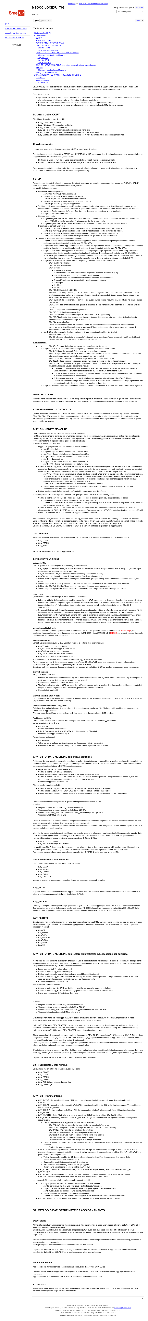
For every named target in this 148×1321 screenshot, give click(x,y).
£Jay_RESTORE (44, 63)
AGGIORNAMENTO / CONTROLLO (50, 43)
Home (17, 13)
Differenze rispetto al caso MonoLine (52, 55)
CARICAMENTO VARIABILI (48, 50)
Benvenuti (71, 4)
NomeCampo (126, 631)
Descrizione (40, 78)
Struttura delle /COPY (42, 33)
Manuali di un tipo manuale (15, 33)
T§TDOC (113, 633)
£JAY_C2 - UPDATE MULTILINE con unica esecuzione (57, 53)
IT (8, 24)
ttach (43, 21)
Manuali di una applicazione (15, 29)
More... (138, 21)
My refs (139, 8)
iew (36, 21)
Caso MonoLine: (44, 48)
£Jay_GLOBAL (43, 60)
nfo (49, 21)
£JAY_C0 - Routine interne (46, 73)
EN (6, 24)
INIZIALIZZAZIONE (43, 40)
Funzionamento (40, 36)
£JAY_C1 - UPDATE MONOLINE (49, 45)
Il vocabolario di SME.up (14, 38)
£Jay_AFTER (43, 58)
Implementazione (42, 80)
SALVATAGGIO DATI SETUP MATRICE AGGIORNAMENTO (57, 75)
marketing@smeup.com (122, 1308)
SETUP (39, 38)
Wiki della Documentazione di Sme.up (93, 4)
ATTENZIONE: (43, 83)
